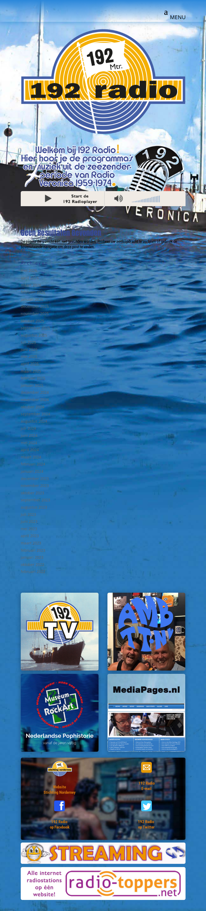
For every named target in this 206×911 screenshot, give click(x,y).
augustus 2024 (34, 421)
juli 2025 (28, 342)
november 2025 (35, 313)
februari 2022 (33, 571)
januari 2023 (32, 557)
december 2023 (35, 478)
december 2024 (35, 392)
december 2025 (35, 306)
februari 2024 (33, 464)
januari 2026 (32, 299)
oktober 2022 (32, 564)
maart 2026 (31, 285)
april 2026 (30, 277)
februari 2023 (33, 550)
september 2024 (35, 413)
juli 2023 (28, 514)
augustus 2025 (34, 335)
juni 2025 (29, 349)
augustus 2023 (34, 507)
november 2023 (35, 485)
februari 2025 (33, 378)
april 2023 (30, 535)
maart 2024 (31, 457)
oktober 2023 (32, 492)
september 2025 (35, 327)
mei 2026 (29, 270)
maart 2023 (31, 543)
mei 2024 (29, 442)
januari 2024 (32, 471)
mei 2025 (29, 356)
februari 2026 (33, 292)
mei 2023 (29, 528)
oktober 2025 (32, 320)
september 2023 (35, 499)
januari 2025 (32, 385)
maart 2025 (31, 371)
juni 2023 (29, 521)
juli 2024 (28, 428)
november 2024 (35, 399)
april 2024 (30, 449)
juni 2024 (29, 435)
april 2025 (30, 363)
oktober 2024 (32, 406)
